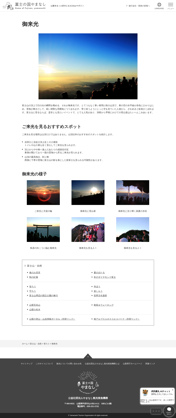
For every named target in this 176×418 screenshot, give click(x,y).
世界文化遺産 (100, 295)
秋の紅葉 (33, 277)
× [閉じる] (172, 390)
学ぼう (97, 286)
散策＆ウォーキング (104, 305)
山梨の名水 (34, 309)
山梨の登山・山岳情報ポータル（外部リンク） (52, 319)
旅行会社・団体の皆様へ (139, 6)
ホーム (25, 344)
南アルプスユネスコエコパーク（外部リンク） (117, 319)
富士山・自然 (34, 265)
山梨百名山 (34, 305)
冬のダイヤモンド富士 (105, 277)
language (159, 8)
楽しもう (98, 291)
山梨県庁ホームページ (132, 364)
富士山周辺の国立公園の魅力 (43, 295)
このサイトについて (44, 364)
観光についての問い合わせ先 (69, 364)
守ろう (32, 291)
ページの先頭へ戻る (88, 356)
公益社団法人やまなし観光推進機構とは (102, 364)
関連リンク (150, 364)
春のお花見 (34, 272)
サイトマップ (26, 364)
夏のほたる (99, 272)
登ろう (32, 286)
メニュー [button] (170, 8)
